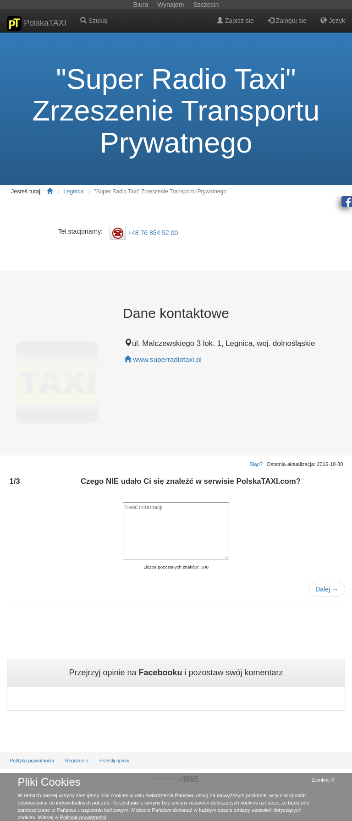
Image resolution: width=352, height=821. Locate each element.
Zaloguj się (287, 20)
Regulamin (76, 760)
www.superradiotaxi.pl (167, 359)
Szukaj (94, 20)
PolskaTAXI (36, 23)
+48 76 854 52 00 (153, 232)
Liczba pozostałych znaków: (171, 566)
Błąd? (256, 464)
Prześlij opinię (114, 760)
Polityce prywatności (83, 817)
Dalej (326, 589)
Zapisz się (235, 20)
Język (332, 20)
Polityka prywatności (32, 760)
